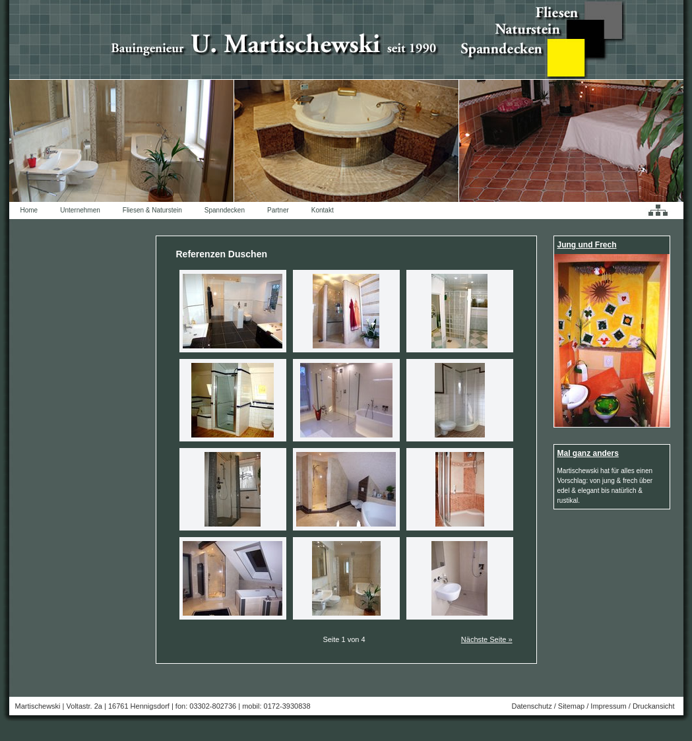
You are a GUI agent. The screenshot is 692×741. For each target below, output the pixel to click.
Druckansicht (654, 706)
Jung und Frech (587, 244)
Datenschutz (531, 706)
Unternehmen (80, 210)
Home (29, 210)
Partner (278, 210)
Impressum (608, 706)
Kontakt (322, 210)
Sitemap (571, 706)
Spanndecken (224, 210)
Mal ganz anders (588, 453)
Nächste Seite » (487, 639)
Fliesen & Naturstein (152, 210)
